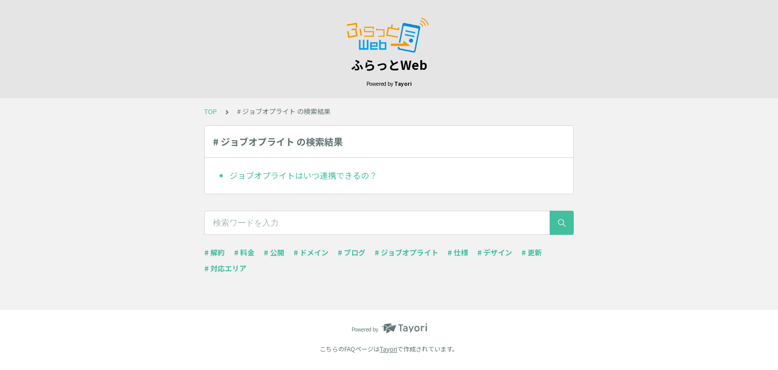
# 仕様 (458, 252)
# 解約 (214, 252)
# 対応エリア (225, 268)
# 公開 (274, 252)
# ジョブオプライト (406, 252)
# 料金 (244, 252)
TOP (210, 111)
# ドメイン (311, 252)
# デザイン (494, 252)
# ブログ (351, 252)
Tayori (388, 348)
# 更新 (531, 252)
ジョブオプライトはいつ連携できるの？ (303, 175)
